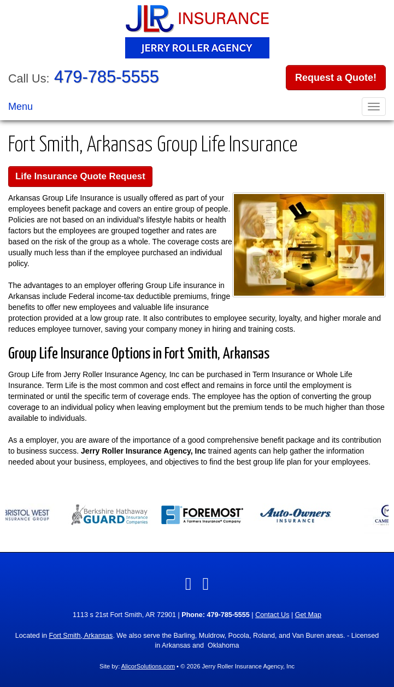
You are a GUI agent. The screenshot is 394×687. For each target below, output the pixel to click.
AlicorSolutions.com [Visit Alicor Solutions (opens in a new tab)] (148, 666)
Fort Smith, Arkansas (81, 635)
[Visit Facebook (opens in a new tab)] (188, 584)
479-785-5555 (106, 76)
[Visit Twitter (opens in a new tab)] (206, 584)
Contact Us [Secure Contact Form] (272, 615)
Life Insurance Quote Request (80, 176)
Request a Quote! (336, 77)
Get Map (308, 615)
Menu (20, 106)
